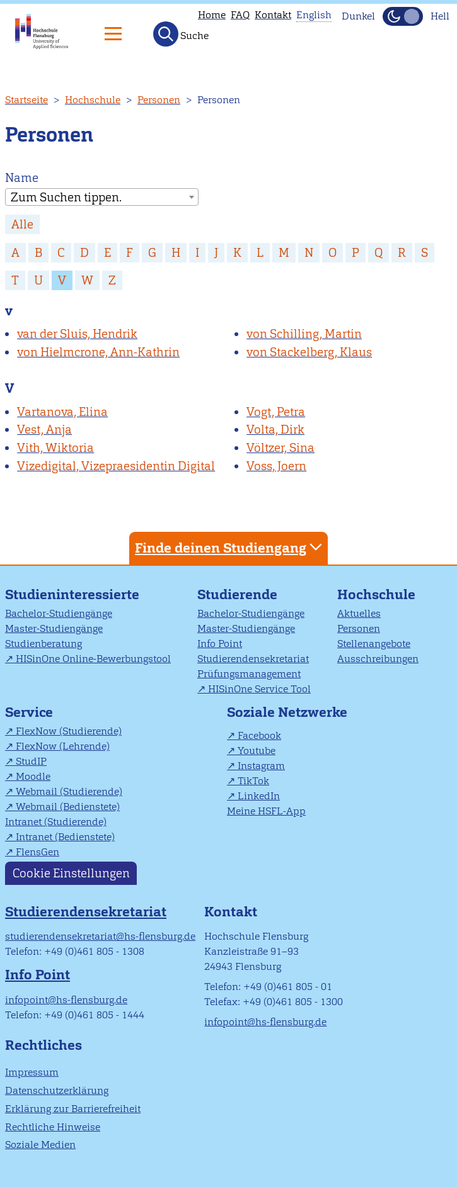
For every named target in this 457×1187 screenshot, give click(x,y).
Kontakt (273, 14)
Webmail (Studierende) (69, 791)
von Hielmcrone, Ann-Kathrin (98, 352)
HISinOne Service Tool (259, 688)
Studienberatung (43, 643)
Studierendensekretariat (253, 658)
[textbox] (102, 197)
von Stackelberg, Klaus (309, 352)
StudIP (31, 761)
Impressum (32, 1072)
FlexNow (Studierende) (69, 731)
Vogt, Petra (275, 412)
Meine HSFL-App (266, 811)
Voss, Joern (276, 466)
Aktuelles (359, 613)
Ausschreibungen (378, 658)
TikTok (253, 780)
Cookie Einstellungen (71, 873)
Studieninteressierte (72, 594)
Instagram (261, 765)
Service (29, 712)
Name (21, 178)
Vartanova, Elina (62, 412)
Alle (22, 224)
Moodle (33, 776)
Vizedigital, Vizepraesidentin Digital (116, 466)
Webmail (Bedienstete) (68, 806)
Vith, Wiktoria (55, 448)
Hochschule (92, 99)
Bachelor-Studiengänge (58, 613)
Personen (158, 99)
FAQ (240, 14)
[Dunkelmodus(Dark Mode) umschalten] (403, 16)
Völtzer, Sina (280, 448)
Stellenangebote (373, 643)
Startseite (26, 99)
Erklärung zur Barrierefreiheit (73, 1108)
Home (212, 14)
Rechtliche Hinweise (52, 1127)
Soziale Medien (40, 1144)
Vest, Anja (44, 429)
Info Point (219, 643)
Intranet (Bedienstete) (65, 836)
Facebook (259, 735)
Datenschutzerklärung (56, 1090)
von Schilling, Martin (304, 334)
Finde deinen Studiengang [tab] (230, 547)
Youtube (256, 750)
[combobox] (102, 197)
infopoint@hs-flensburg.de (66, 999)
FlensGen (37, 851)
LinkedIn (259, 795)
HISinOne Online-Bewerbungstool (93, 658)
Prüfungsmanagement (249, 673)
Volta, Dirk (275, 429)
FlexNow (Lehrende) (63, 746)
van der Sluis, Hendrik (77, 334)
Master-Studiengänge (54, 628)
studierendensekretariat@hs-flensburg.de (100, 936)
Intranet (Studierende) (56, 821)
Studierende (237, 594)
